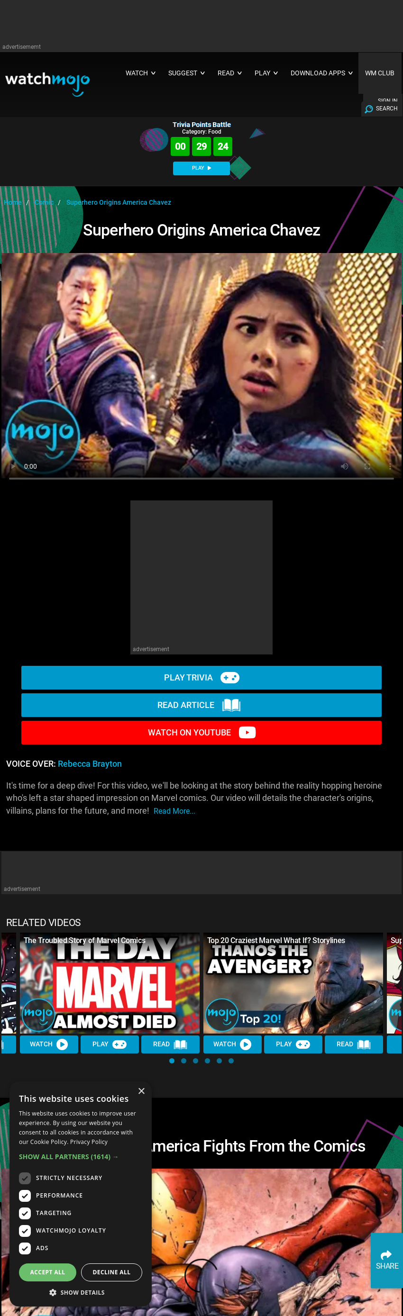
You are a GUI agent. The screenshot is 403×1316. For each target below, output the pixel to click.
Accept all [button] (47, 1272)
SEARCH (387, 108)
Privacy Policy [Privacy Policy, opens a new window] (89, 1142)
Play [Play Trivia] (110, 1044)
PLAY (201, 168)
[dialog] (80, 1194)
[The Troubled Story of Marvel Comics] (110, 983)
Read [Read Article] (171, 1044)
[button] (172, 1061)
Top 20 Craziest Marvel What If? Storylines (276, 940)
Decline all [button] (112, 1272)
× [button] (141, 1091)
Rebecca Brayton (90, 764)
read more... (174, 811)
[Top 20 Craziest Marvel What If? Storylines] (293, 983)
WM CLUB (379, 73)
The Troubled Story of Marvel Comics (85, 940)
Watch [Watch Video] (49, 1044)
